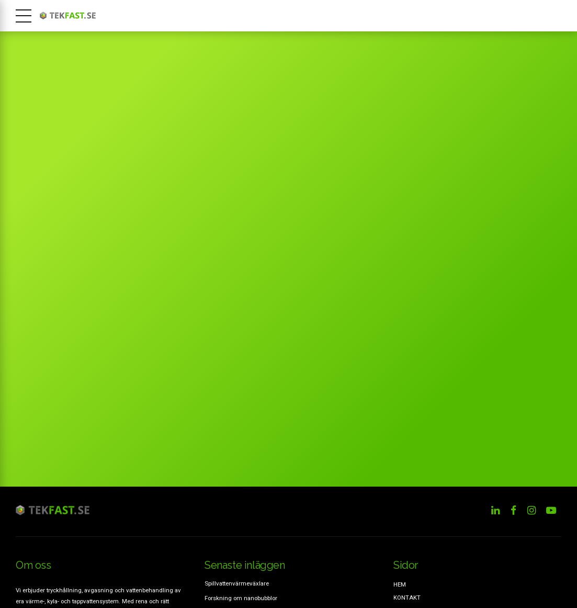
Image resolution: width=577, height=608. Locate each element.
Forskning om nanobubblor (241, 598)
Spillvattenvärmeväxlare (237, 583)
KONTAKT (407, 597)
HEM (399, 584)
